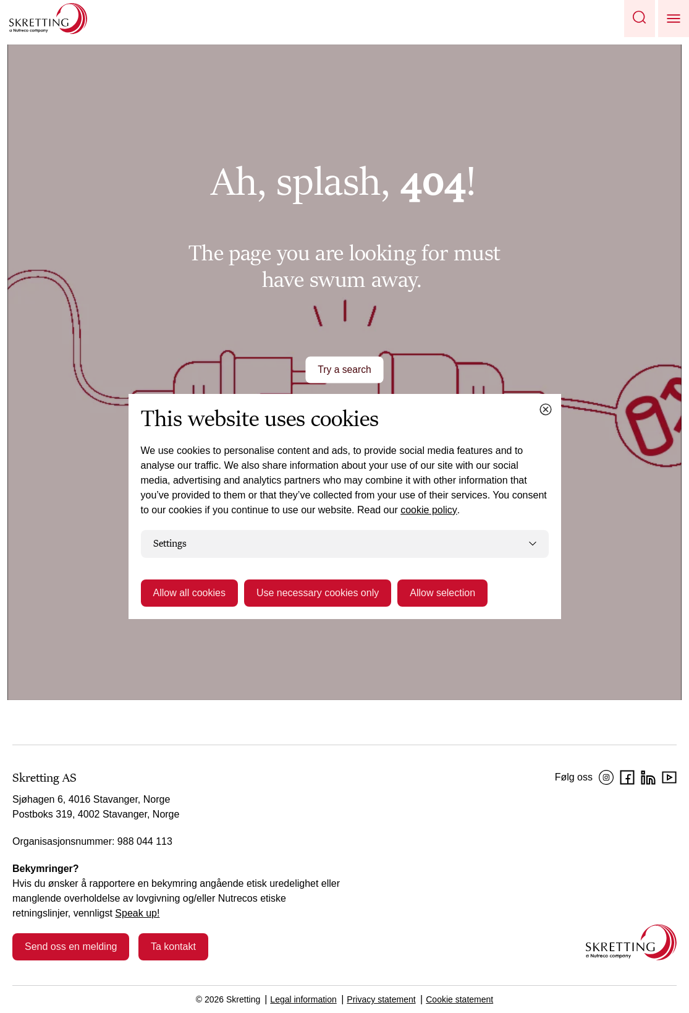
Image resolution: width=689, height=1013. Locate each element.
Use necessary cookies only (317, 593)
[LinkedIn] (648, 777)
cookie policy (428, 510)
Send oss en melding (71, 946)
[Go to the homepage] (631, 942)
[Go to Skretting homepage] (48, 18)
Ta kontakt (173, 946)
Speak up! (137, 913)
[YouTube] (669, 777)
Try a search (344, 369)
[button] (639, 18)
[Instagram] (606, 777)
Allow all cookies (189, 593)
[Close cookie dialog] (545, 409)
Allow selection (442, 593)
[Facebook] (627, 777)
